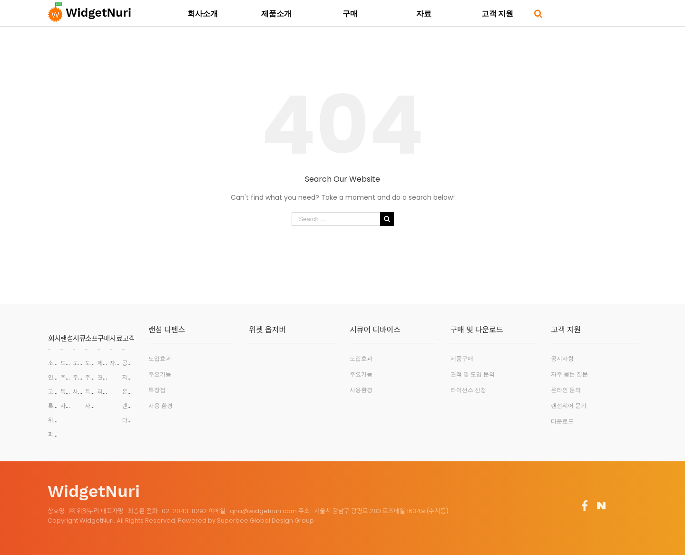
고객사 (56, 392)
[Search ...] (336, 219)
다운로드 (132, 420)
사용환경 (70, 406)
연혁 (53, 377)
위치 (53, 420)
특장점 (68, 392)
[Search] (538, 13)
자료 (116, 338)
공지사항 (132, 363)
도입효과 (70, 363)
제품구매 (108, 363)
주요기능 (70, 377)
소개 (53, 363)
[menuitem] (202, 13)
